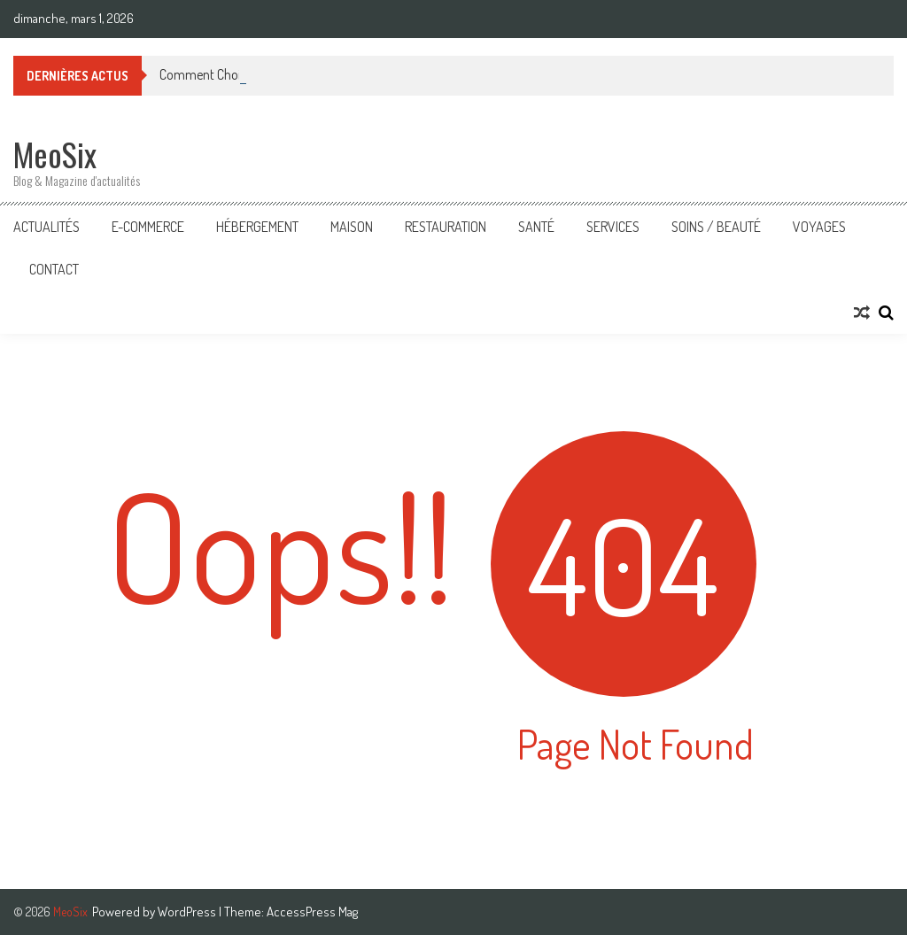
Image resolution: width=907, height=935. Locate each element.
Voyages (819, 227)
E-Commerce (148, 227)
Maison (351, 227)
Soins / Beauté (716, 227)
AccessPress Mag (312, 911)
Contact (54, 269)
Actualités (46, 227)
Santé (536, 227)
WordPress (188, 911)
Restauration (445, 227)
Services (613, 227)
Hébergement (257, 227)
